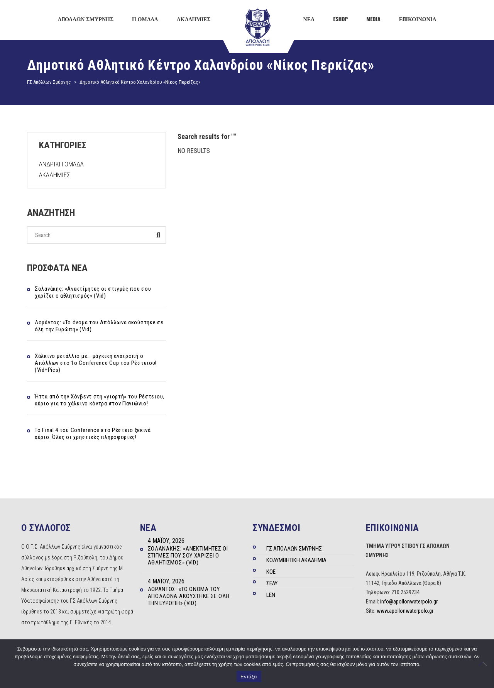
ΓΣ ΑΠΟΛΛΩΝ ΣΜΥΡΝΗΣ (294, 548)
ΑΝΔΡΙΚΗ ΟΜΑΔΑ (61, 164)
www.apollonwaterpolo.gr (405, 611)
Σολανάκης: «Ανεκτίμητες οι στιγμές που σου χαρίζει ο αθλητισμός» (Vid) (93, 292)
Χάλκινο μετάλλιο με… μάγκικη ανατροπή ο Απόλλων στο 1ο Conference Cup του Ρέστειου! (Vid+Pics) (96, 362)
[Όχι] (484, 664)
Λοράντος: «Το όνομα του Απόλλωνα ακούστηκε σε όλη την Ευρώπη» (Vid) (99, 326)
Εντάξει (248, 677)
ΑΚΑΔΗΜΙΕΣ (54, 175)
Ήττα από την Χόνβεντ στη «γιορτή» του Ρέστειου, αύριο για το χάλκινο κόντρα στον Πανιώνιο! (99, 400)
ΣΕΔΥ (271, 583)
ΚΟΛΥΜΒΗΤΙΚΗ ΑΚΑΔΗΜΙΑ (296, 560)
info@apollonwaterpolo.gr (409, 601)
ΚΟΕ (271, 571)
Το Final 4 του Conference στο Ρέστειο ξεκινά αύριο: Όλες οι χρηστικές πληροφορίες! (93, 434)
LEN (270, 594)
